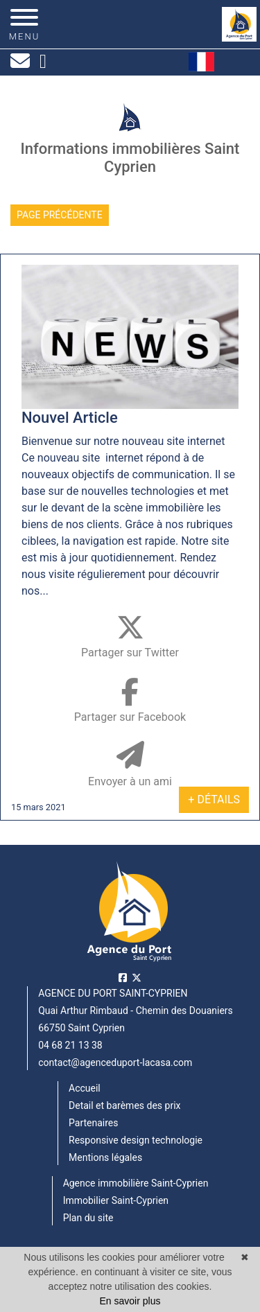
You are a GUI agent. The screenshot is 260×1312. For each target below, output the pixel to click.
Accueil (85, 1088)
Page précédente (60, 214)
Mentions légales (105, 1157)
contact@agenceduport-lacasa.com (115, 1062)
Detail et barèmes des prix (124, 1105)
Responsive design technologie (135, 1140)
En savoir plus (130, 1300)
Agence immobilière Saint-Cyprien (136, 1183)
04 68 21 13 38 (70, 1045)
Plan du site (88, 1217)
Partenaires (93, 1122)
